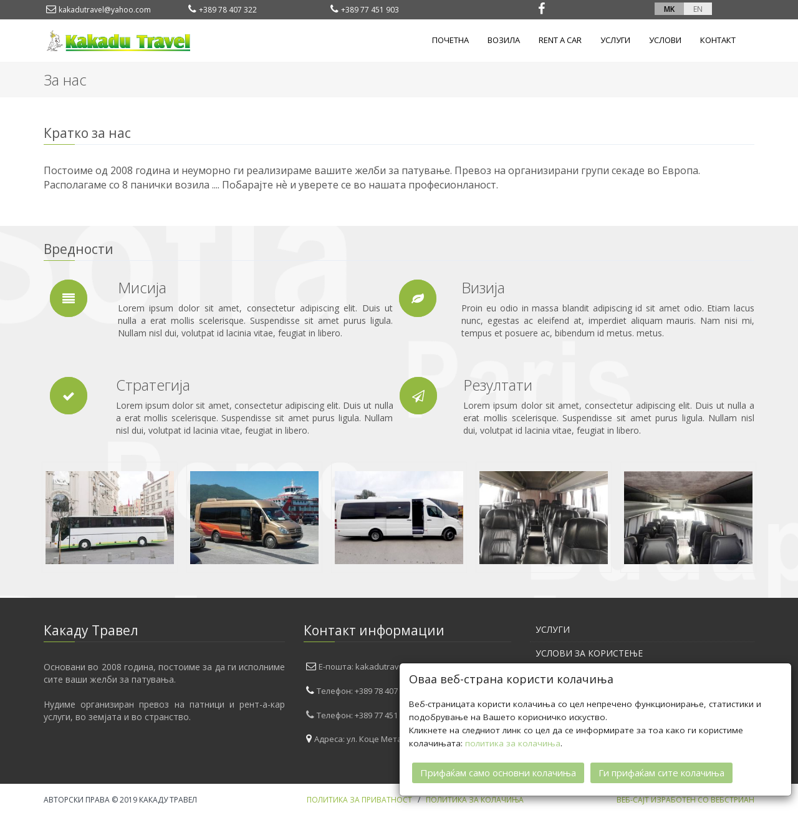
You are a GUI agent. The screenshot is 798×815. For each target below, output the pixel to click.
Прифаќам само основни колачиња (498, 772)
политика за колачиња (512, 742)
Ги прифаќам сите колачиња (661, 772)
